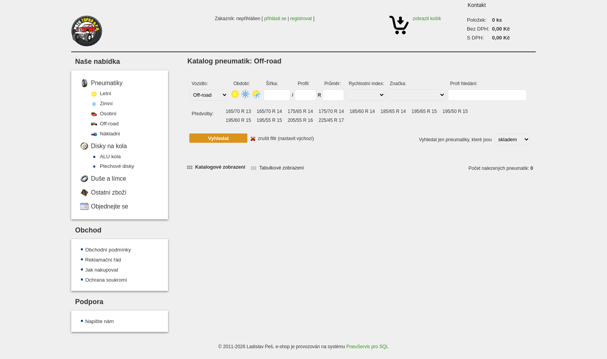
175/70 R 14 (331, 111)
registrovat (301, 18)
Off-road (109, 124)
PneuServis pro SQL (367, 346)
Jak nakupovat (101, 270)
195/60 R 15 (238, 120)
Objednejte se (109, 206)
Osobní (108, 113)
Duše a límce (108, 178)
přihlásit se (275, 18)
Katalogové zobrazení (220, 167)
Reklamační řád (103, 260)
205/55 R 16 (300, 120)
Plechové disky (117, 166)
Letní (105, 93)
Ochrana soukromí (106, 280)
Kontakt (477, 5)
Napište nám (99, 321)
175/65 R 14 (300, 111)
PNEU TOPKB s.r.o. (86, 30)
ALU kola (110, 156)
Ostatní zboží (109, 192)
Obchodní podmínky (108, 250)
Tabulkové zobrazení (281, 168)
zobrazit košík (427, 18)
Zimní (106, 103)
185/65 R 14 (393, 111)
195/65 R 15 (424, 111)
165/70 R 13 (238, 111)
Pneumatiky (106, 83)
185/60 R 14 (362, 111)
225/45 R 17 (331, 120)
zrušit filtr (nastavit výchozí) (286, 138)
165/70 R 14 (269, 111)
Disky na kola (109, 146)
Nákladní (110, 134)
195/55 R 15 (269, 120)
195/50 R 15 (455, 111)
